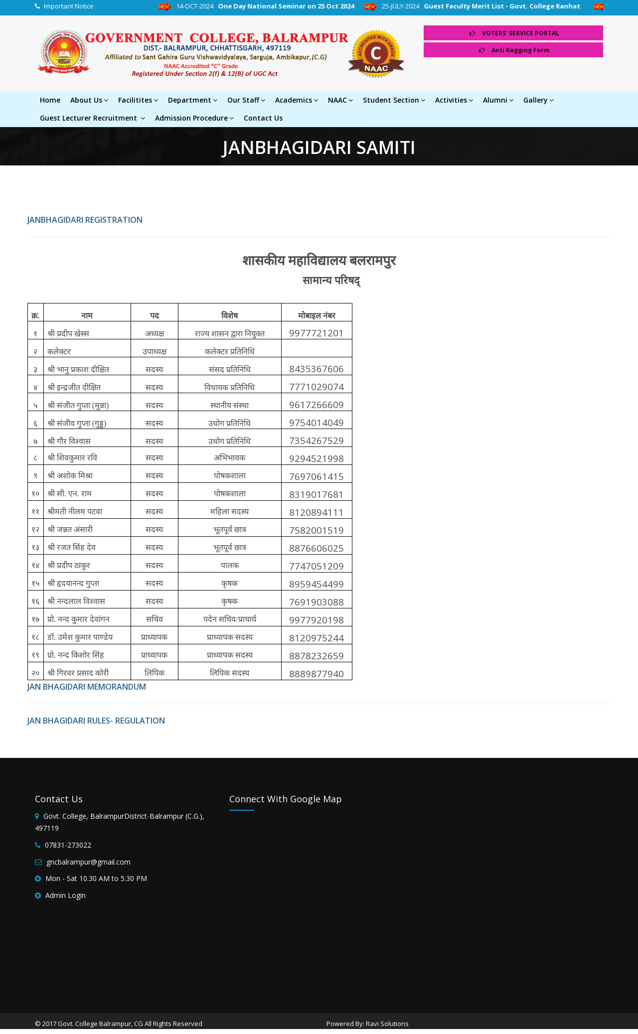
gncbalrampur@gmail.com (88, 862)
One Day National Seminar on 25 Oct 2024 (298, 5)
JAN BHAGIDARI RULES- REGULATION (96, 720)
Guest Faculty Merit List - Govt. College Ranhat (515, 5)
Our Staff (246, 100)
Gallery (538, 100)
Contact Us (263, 118)
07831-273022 (68, 845)
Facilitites (138, 100)
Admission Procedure (194, 118)
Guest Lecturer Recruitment (92, 118)
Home (50, 100)
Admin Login (65, 895)
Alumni (498, 100)
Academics (296, 100)
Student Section (394, 100)
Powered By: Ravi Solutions (367, 1023)
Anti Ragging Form (514, 50)
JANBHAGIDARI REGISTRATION (85, 219)
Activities (454, 100)
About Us (89, 100)
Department (192, 100)
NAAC (340, 100)
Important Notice (69, 5)
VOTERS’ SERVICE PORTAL (514, 33)
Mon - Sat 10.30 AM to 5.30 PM (96, 878)
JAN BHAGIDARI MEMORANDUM (86, 686)
